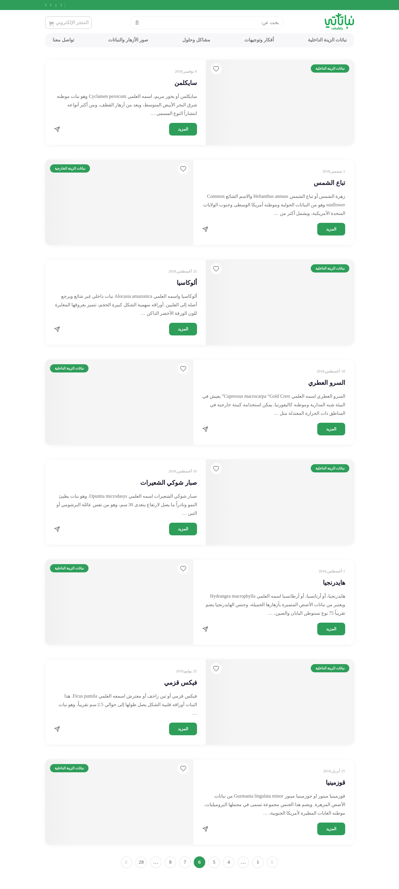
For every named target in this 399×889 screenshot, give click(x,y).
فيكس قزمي (180, 682)
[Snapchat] (46, 5)
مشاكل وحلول (196, 39)
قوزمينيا (335, 782)
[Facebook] (67, 5)
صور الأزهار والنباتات (128, 39)
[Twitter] (60, 5)
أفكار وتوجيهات (259, 39)
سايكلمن (185, 82)
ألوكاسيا (187, 282)
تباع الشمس (329, 182)
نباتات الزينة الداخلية (327, 39)
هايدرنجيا (334, 582)
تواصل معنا (63, 39)
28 (141, 862)
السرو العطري (326, 382)
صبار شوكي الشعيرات (168, 482)
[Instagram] (53, 5)
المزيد (183, 129)
